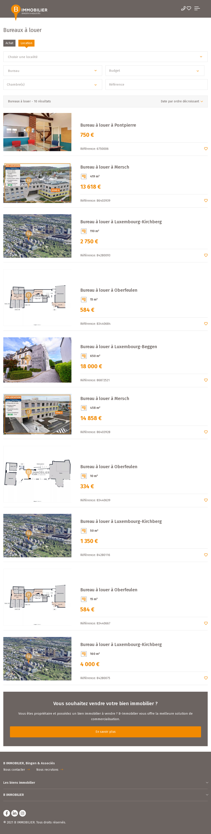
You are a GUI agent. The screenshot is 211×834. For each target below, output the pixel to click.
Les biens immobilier (105, 783)
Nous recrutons (49, 770)
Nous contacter (16, 770)
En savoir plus (106, 732)
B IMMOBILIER (105, 795)
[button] (105, 56)
